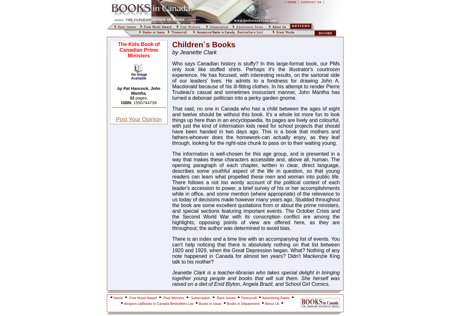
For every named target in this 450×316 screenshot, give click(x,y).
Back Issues (227, 298)
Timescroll (249, 298)
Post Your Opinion (139, 119)
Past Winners (173, 298)
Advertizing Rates (275, 298)
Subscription (200, 298)
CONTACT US (311, 2)
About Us (272, 304)
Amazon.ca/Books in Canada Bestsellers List (159, 304)
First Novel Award (143, 298)
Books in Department (243, 304)
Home (118, 298)
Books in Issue (210, 304)
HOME (292, 2)
